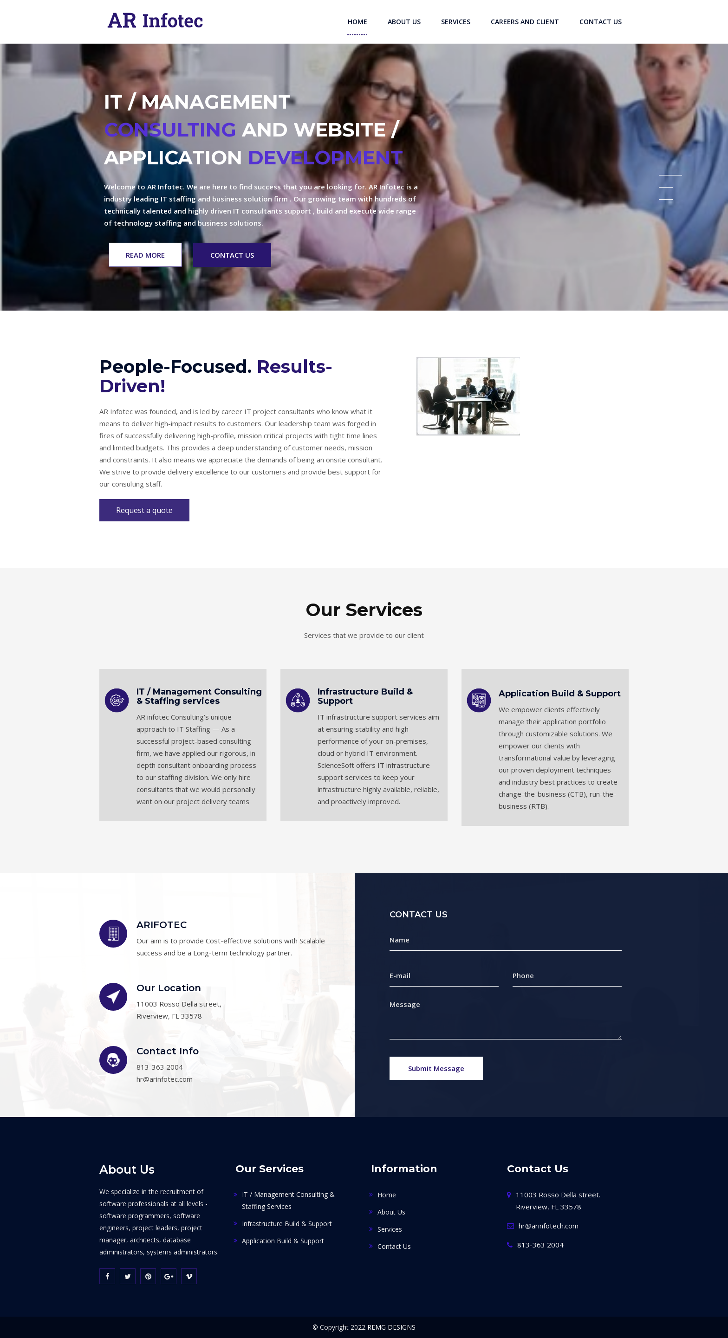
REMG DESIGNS (391, 1327)
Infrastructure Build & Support (365, 697)
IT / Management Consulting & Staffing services (199, 697)
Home (357, 21)
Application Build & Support (560, 694)
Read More (145, 255)
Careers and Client (525, 21)
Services (455, 21)
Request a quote (144, 510)
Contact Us (600, 21)
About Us (404, 21)
